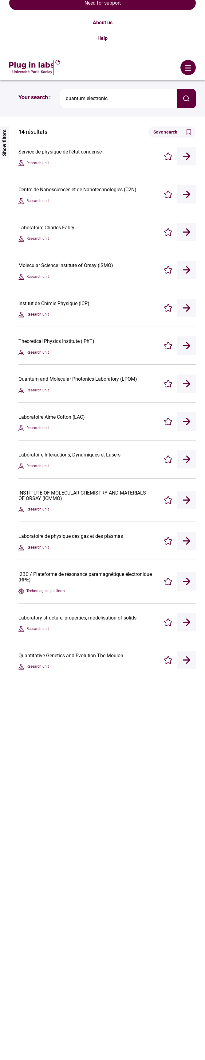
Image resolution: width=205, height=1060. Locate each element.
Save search (172, 77)
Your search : (34, 42)
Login (85, 7)
